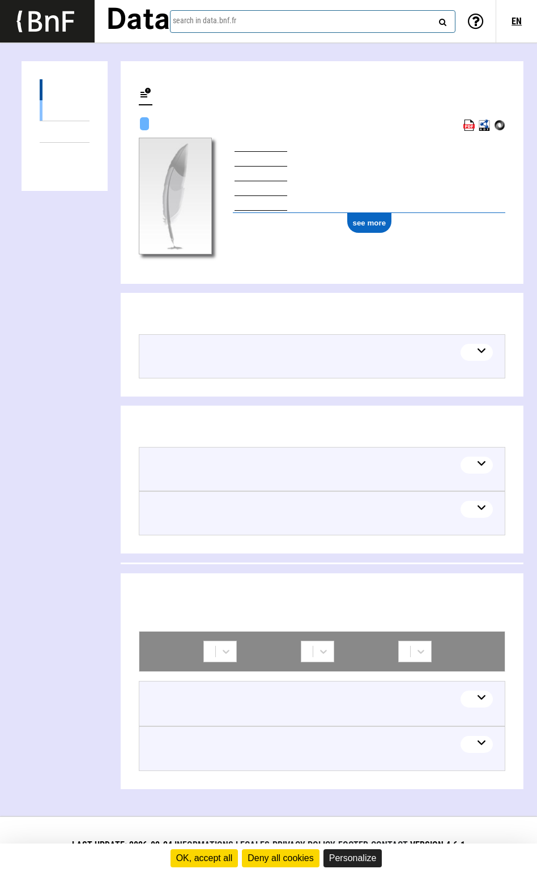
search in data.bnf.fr (204, 20)
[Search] (441, 19)
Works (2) (65, 89)
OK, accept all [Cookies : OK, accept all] (204, 858)
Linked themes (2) (65, 131)
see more (369, 223)
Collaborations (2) (65, 153)
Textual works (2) (65, 110)
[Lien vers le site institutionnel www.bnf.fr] (47, 21)
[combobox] (312, 21)
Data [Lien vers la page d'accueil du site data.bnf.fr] (138, 21)
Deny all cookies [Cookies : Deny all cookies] (281, 858)
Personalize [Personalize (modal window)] (353, 858)
